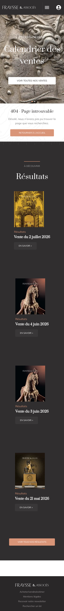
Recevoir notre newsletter (32, 601)
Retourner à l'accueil (32, 132)
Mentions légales (32, 596)
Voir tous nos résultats (32, 542)
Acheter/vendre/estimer (32, 591)
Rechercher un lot (32, 606)
